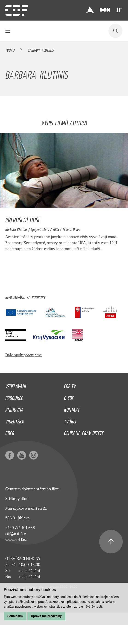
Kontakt (72, 409)
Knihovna (14, 409)
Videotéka (14, 420)
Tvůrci (10, 49)
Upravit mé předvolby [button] (46, 616)
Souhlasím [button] (15, 616)
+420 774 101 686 (20, 527)
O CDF (69, 397)
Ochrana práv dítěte (84, 432)
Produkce (14, 397)
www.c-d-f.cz (16, 539)
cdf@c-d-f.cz (15, 533)
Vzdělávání (15, 385)
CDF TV (70, 385)
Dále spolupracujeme (23, 355)
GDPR (9, 432)
